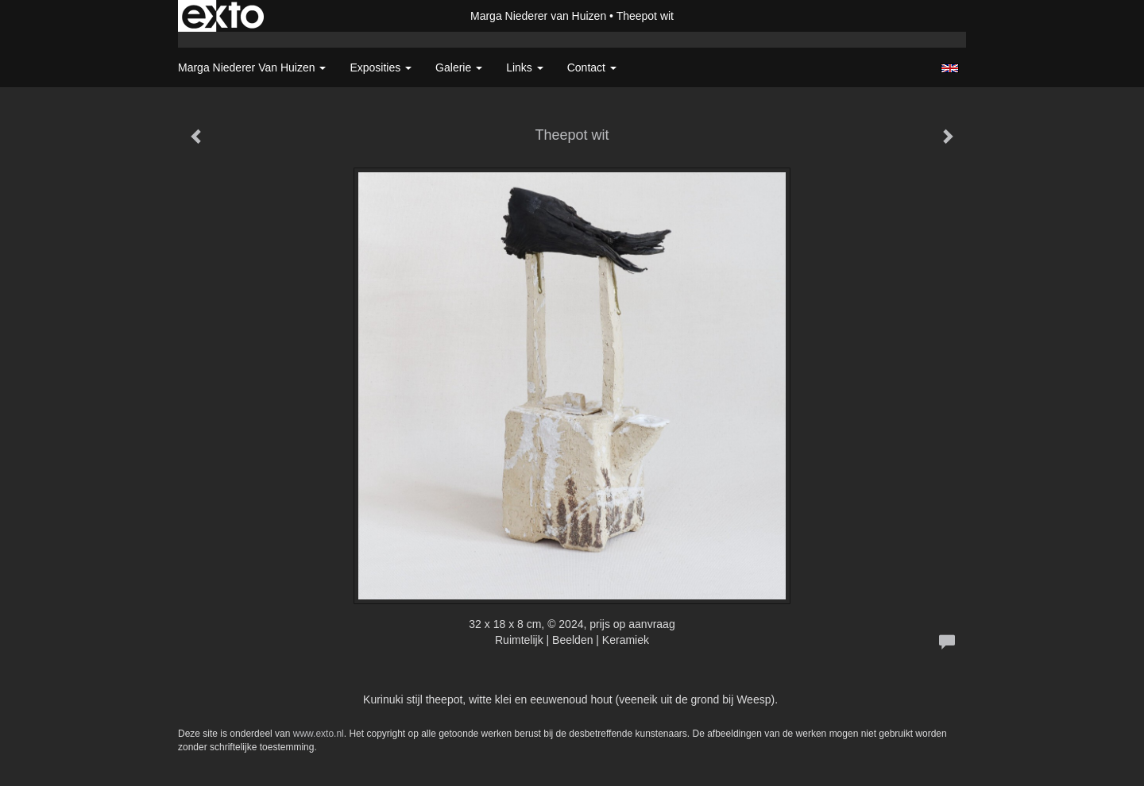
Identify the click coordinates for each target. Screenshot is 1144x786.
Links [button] (524, 67)
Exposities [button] (381, 67)
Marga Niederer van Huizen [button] (252, 67)
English (950, 68)
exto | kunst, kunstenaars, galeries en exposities (223, 16)
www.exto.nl (318, 733)
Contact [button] (591, 67)
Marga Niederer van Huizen (538, 16)
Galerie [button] (458, 67)
